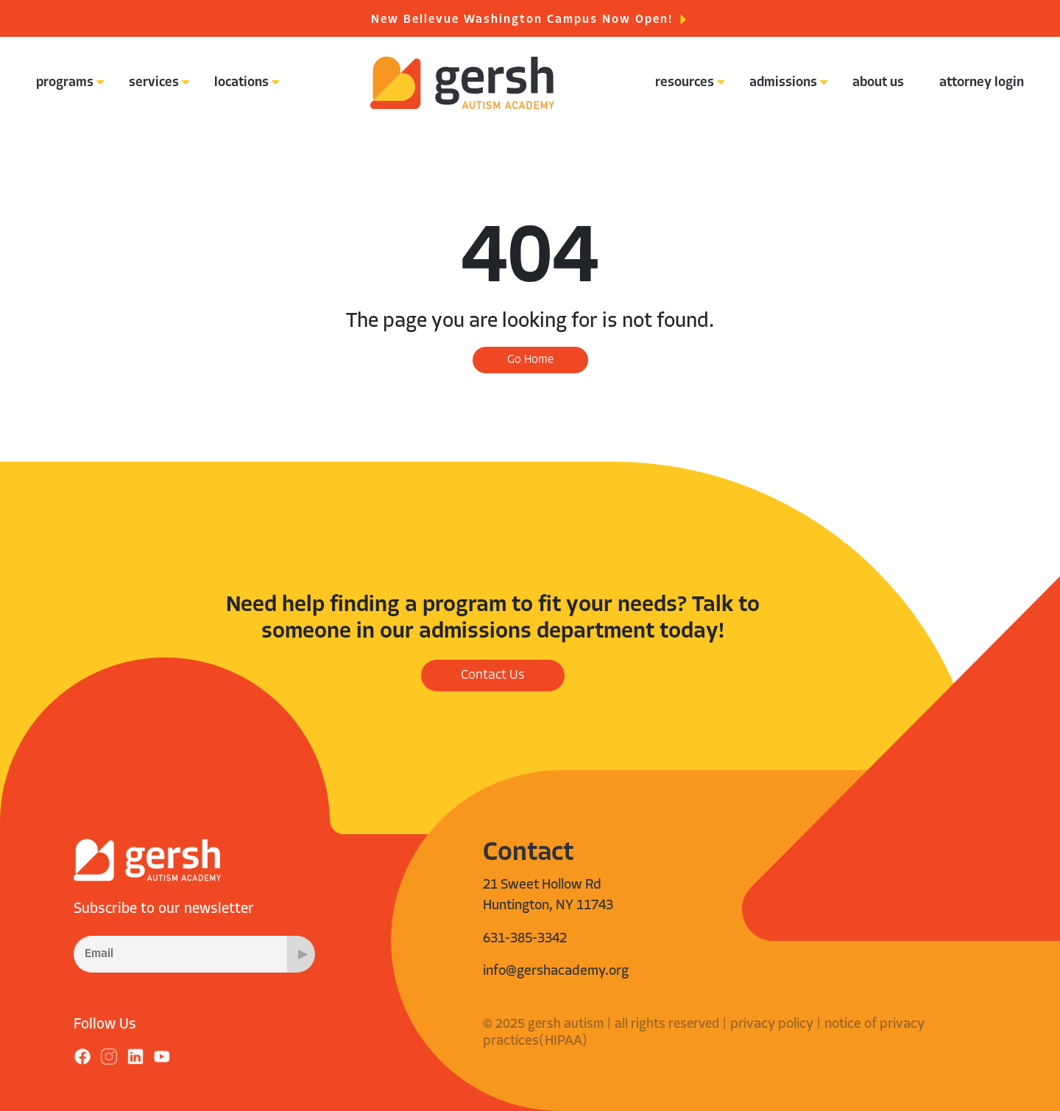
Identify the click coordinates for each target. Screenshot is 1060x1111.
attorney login (981, 83)
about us (878, 83)
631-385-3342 (525, 939)
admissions (783, 83)
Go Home (530, 360)
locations (241, 83)
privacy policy (771, 1024)
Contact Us (493, 676)
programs (64, 83)
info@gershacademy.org (556, 971)
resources (684, 83)
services (154, 83)
